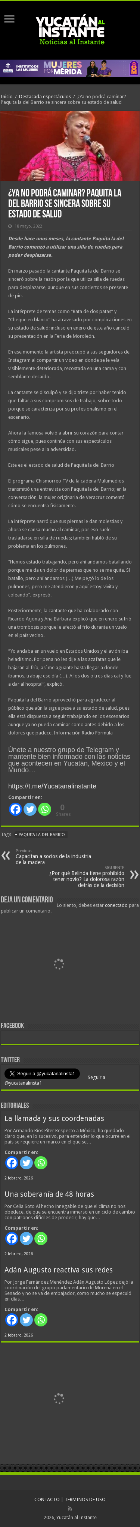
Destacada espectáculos (45, 96)
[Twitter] (30, 809)
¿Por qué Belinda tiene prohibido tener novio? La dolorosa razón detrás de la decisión (86, 876)
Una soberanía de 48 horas (49, 1194)
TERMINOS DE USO (85, 1499)
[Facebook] (15, 809)
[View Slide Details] (58, 965)
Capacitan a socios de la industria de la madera (54, 856)
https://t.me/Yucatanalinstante (52, 786)
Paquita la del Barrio (42, 834)
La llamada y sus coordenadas (54, 1118)
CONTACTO (47, 1499)
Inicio (7, 96)
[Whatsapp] (44, 809)
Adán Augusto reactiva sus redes (58, 1270)
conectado (116, 905)
